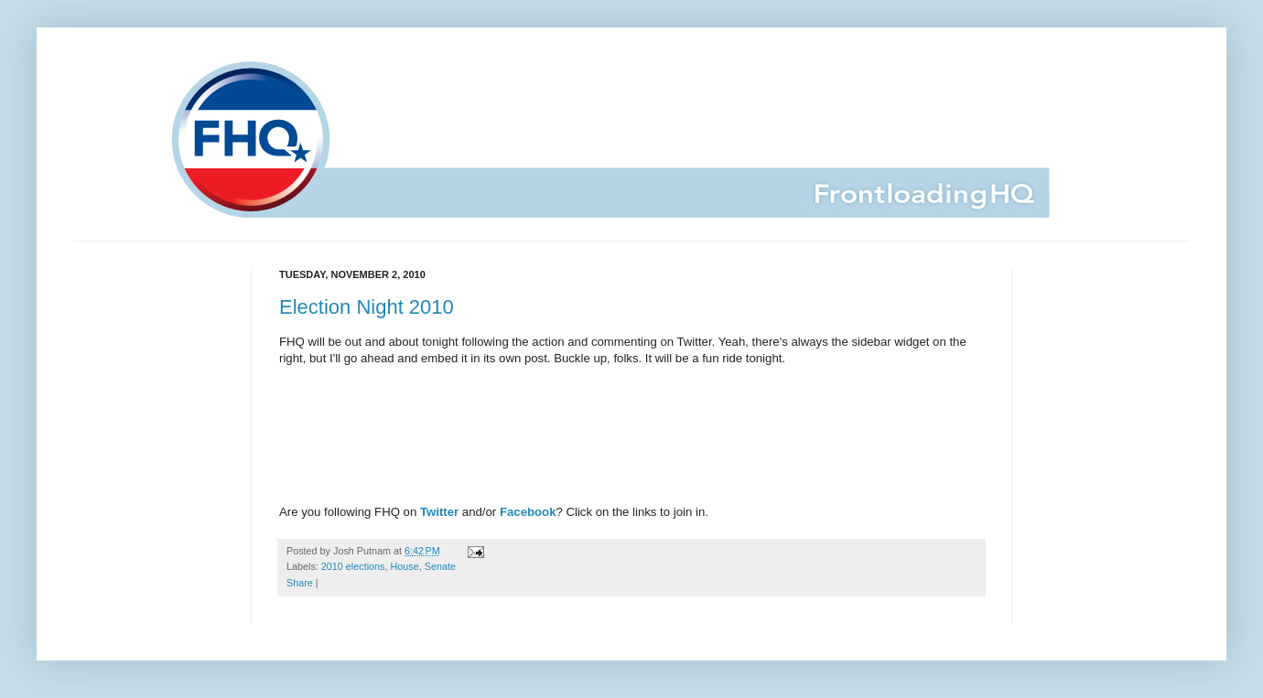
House (404, 566)
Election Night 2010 (366, 306)
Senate (440, 566)
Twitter (439, 512)
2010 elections (353, 566)
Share (299, 582)
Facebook (528, 512)
